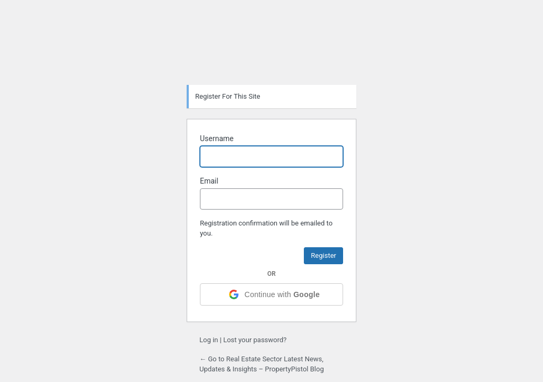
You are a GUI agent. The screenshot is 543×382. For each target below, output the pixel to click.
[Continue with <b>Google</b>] (271, 294)
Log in (208, 340)
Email (209, 181)
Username (217, 138)
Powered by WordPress (271, 49)
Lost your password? (255, 340)
